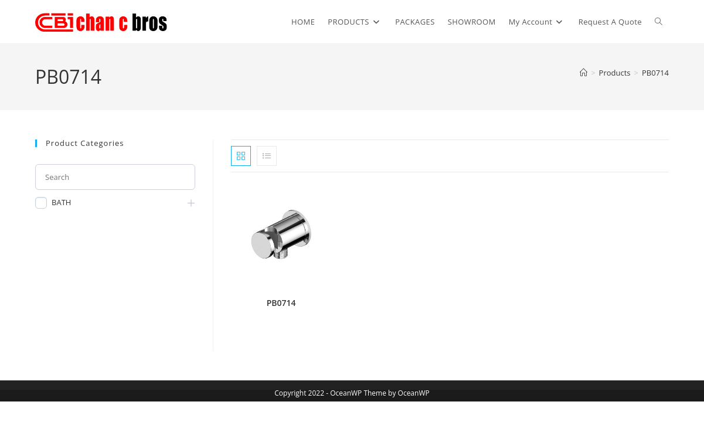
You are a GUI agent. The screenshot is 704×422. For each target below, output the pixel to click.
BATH (61, 202)
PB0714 (655, 72)
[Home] (583, 72)
